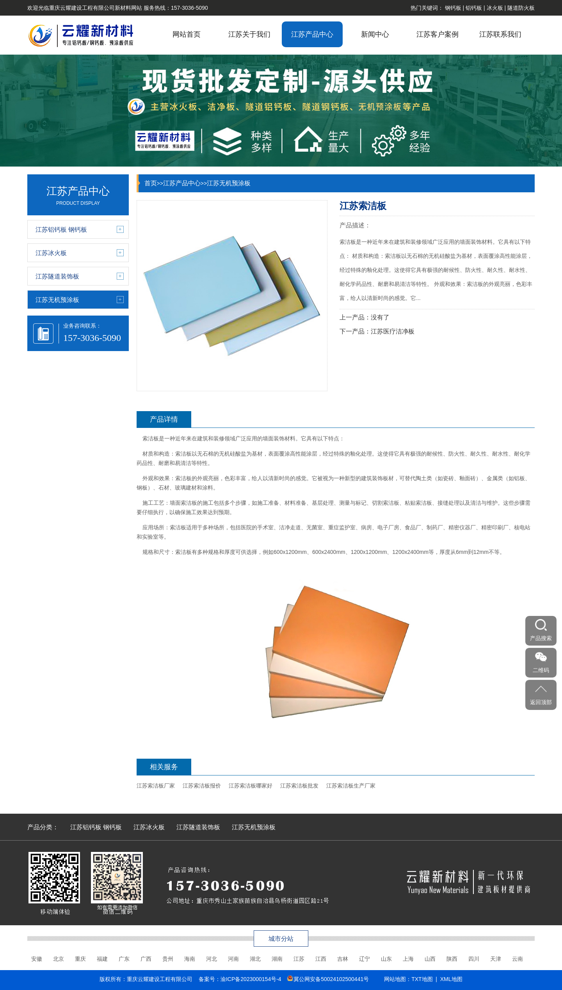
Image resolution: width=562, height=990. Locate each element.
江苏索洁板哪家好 (250, 785)
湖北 (255, 959)
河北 (211, 959)
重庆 (80, 959)
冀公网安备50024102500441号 (331, 979)
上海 (408, 959)
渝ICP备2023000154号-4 (251, 979)
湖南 (277, 959)
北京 (58, 959)
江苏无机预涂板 (229, 183)
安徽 (36, 959)
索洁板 (150, 438)
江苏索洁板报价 (202, 785)
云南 (517, 959)
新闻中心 (375, 34)
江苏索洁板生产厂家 (350, 785)
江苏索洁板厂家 (156, 785)
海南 (189, 959)
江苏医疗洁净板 (392, 331)
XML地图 (451, 979)
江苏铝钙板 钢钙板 (96, 827)
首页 (150, 183)
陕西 (451, 959)
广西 (145, 959)
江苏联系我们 (500, 34)
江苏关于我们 (249, 34)
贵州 (167, 959)
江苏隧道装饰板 (198, 827)
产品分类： (43, 827)
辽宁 (364, 959)
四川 (473, 959)
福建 (102, 959)
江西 (320, 959)
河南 (233, 959)
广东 (124, 959)
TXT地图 (421, 979)
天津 (495, 959)
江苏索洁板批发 (299, 785)
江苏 (298, 959)
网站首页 (187, 34)
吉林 (342, 959)
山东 (386, 959)
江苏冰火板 (149, 827)
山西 (430, 959)
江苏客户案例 (437, 34)
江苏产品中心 (312, 34)
